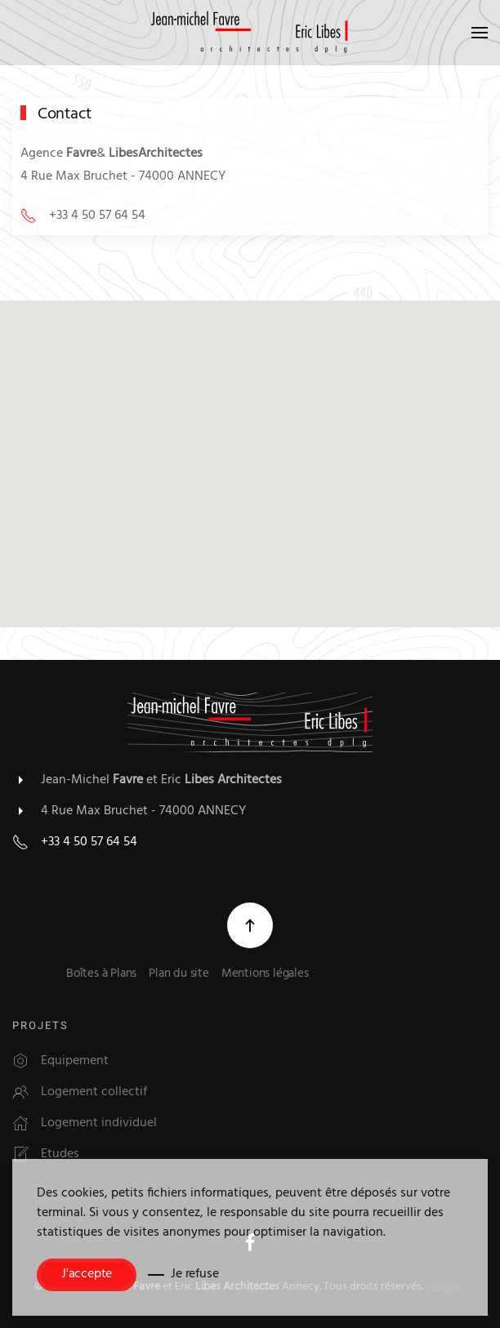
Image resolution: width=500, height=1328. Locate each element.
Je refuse (194, 1274)
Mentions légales (265, 975)
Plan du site (179, 975)
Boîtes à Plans (101, 975)
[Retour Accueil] (250, 32)
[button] (479, 32)
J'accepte (86, 1275)
